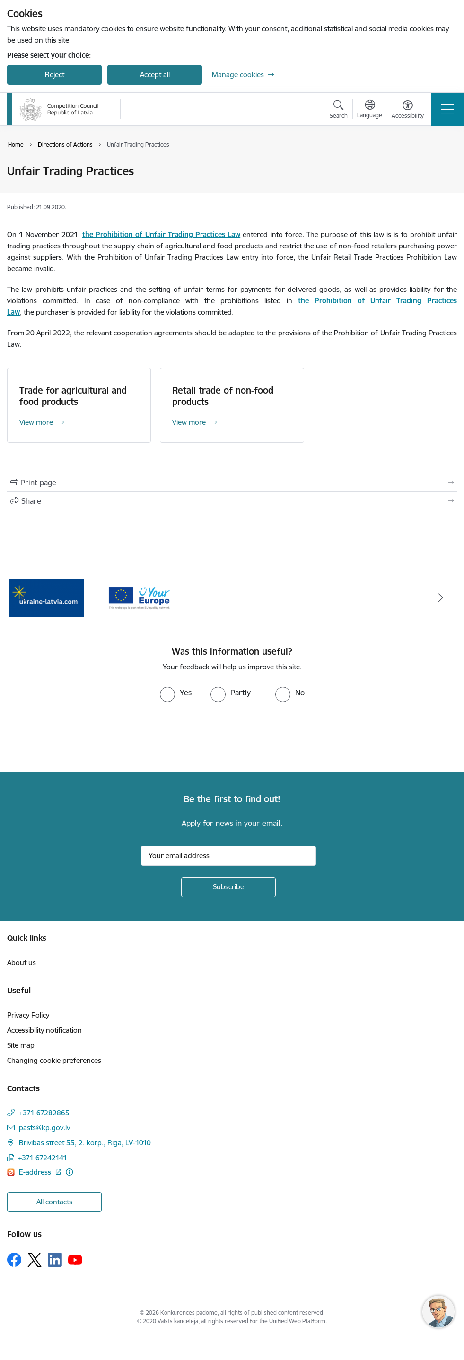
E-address (36, 1171)
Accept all (155, 74)
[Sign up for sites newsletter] (228, 887)
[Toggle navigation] (447, 109)
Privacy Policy (28, 1014)
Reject (54, 74)
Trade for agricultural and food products (73, 396)
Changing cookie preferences (54, 1060)
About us (21, 962)
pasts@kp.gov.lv (44, 1127)
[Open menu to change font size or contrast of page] (408, 110)
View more (36, 422)
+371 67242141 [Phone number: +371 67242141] (42, 1157)
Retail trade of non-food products (222, 396)
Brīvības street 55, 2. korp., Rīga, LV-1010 (85, 1142)
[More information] (69, 1172)
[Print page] (232, 482)
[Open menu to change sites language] (369, 110)
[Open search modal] (338, 110)
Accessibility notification (44, 1030)
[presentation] (79, 737)
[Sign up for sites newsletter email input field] (228, 856)
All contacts (54, 1201)
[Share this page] (232, 501)
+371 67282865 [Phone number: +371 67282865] (44, 1112)
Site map (21, 1045)
